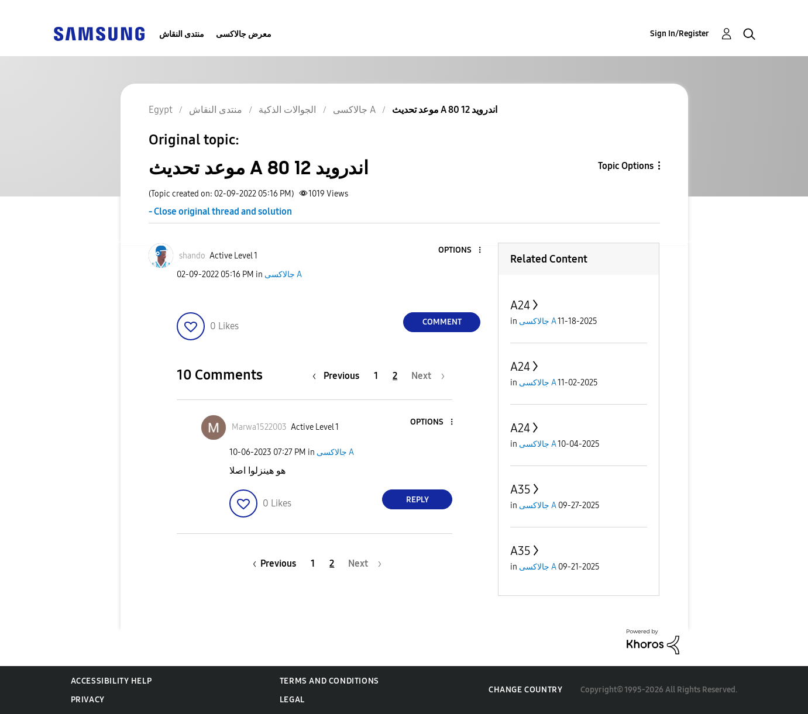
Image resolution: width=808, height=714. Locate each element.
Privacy (88, 700)
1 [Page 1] (376, 375)
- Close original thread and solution (220, 211)
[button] (460, 250)
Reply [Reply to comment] (417, 500)
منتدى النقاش (181, 34)
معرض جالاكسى (243, 34)
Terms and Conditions (329, 681)
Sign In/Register (679, 34)
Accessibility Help (111, 681)
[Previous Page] (339, 376)
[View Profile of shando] (192, 256)
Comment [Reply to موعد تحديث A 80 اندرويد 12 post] (442, 322)
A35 (520, 489)
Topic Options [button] (626, 165)
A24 (520, 305)
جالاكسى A (283, 275)
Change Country (525, 690)
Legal (292, 700)
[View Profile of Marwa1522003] (259, 427)
